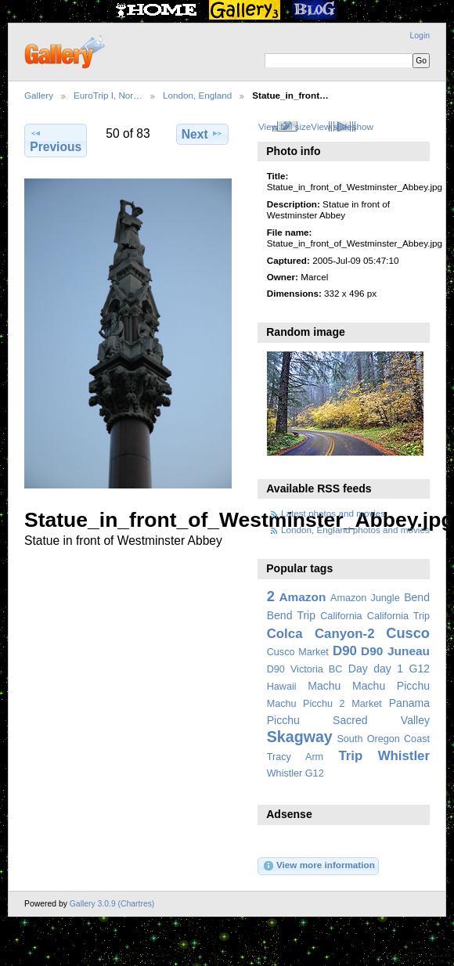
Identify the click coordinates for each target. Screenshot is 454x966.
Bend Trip (291, 615)
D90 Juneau (395, 651)
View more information (318, 866)
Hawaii (282, 686)
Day (358, 668)
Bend (417, 597)
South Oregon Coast (383, 739)
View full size (284, 126)
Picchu (283, 720)
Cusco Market (298, 652)
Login (420, 35)
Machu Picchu (391, 685)
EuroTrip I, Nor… (108, 95)
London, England (197, 95)
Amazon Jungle (365, 598)
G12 (419, 668)
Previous (55, 140)
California (341, 616)
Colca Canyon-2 (321, 633)
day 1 (388, 668)
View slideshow (342, 126)
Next (202, 134)
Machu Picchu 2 (306, 703)
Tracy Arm (295, 757)
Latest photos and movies (333, 513)
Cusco (408, 633)
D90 (345, 650)
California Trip (398, 616)
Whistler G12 (295, 773)
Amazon (302, 597)
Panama (409, 703)
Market (366, 703)
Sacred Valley (381, 720)
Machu (324, 685)
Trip (350, 755)
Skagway (300, 736)
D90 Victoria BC (305, 669)
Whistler (404, 755)
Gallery (38, 95)
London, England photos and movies (355, 529)
